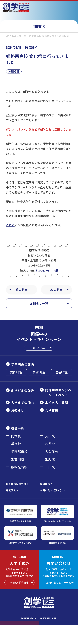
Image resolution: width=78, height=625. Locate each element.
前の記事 (18, 289)
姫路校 (31, 47)
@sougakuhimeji (46, 270)
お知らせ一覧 (49, 303)
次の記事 (59, 289)
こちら (10, 225)
